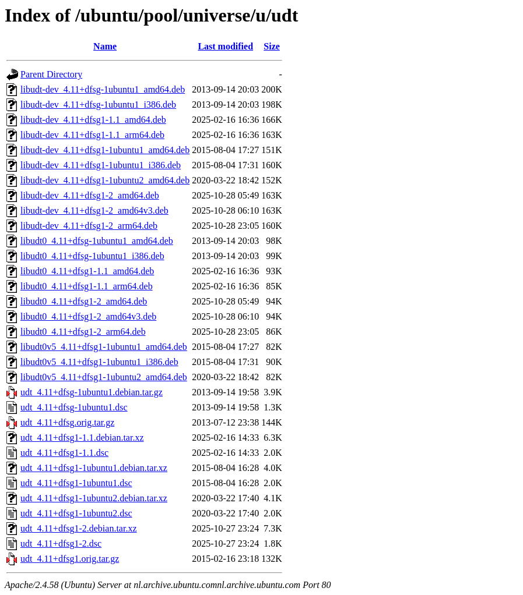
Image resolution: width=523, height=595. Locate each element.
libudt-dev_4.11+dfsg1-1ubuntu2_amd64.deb (104, 180)
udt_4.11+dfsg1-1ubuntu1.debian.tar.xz (93, 468)
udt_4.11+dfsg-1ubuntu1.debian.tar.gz (91, 392)
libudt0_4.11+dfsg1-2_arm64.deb (83, 332)
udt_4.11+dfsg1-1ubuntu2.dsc (76, 513)
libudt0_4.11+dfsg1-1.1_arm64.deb (86, 286)
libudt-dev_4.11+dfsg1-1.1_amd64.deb (93, 120)
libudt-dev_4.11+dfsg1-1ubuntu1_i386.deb (100, 165)
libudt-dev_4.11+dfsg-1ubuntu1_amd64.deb (102, 89)
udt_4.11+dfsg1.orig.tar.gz (69, 559)
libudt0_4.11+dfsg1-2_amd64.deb (83, 301)
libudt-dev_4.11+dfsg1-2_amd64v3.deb (94, 210)
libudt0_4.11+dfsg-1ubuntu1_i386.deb (92, 256)
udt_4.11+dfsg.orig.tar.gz (67, 422)
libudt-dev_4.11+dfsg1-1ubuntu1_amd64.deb (104, 150)
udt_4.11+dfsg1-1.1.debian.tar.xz (82, 437)
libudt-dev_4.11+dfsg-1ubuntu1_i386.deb (98, 104)
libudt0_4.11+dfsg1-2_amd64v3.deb (88, 316)
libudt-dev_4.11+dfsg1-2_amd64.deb (89, 195)
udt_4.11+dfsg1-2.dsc (60, 543)
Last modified (225, 46)
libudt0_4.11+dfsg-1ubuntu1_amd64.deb (96, 241)
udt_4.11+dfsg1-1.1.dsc (64, 453)
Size (272, 46)
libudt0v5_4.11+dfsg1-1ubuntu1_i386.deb (99, 362)
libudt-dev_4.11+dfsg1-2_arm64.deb (88, 226)
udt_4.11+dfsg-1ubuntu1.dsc (74, 407)
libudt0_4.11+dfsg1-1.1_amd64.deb (87, 271)
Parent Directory (51, 74)
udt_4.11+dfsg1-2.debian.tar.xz (78, 528)
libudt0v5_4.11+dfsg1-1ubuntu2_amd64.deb (103, 377)
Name (105, 46)
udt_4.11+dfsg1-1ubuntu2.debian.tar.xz (93, 498)
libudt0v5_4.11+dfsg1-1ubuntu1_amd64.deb (103, 347)
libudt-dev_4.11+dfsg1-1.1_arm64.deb (92, 135)
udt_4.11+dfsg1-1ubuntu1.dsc (76, 483)
